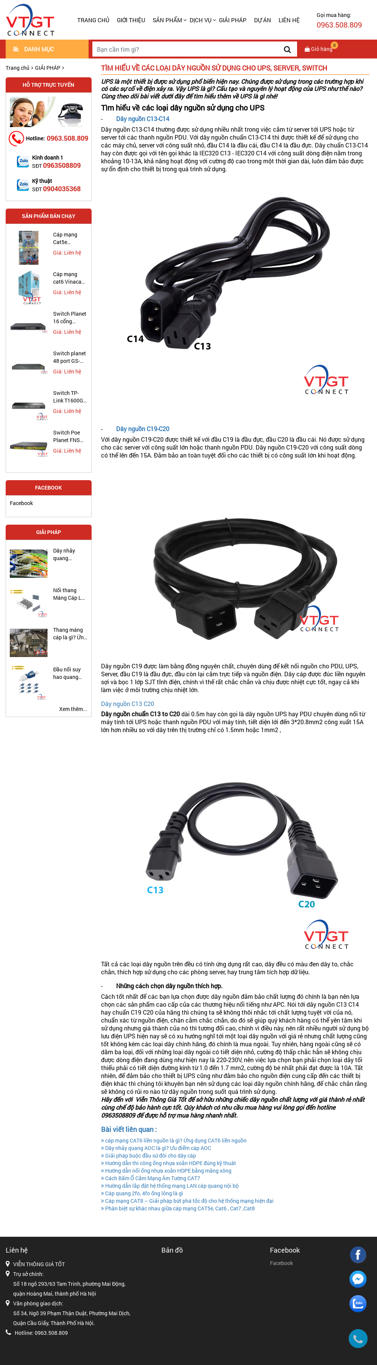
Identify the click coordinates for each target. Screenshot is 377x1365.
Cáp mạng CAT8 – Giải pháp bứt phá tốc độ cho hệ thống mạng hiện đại (187, 1200)
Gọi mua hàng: (339, 20)
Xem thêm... (73, 708)
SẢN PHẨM (167, 20)
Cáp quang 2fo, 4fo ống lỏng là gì (142, 1193)
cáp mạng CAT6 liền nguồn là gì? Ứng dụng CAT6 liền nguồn (174, 1140)
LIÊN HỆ (289, 20)
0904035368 (62, 188)
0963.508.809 (67, 138)
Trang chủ (93, 20)
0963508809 (62, 165)
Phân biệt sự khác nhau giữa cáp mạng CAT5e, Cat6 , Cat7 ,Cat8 (178, 1208)
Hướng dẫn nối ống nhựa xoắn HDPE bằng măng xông (166, 1170)
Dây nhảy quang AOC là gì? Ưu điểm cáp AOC (156, 1148)
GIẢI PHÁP (233, 20)
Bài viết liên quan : (129, 1129)
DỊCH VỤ (200, 20)
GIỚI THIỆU (131, 20)
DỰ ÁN (262, 20)
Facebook (21, 503)
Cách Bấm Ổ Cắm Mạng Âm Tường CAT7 (150, 1178)
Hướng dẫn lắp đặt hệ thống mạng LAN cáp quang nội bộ (170, 1185)
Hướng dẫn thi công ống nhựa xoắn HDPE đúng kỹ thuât (168, 1163)
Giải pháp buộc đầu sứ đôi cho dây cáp (148, 1155)
